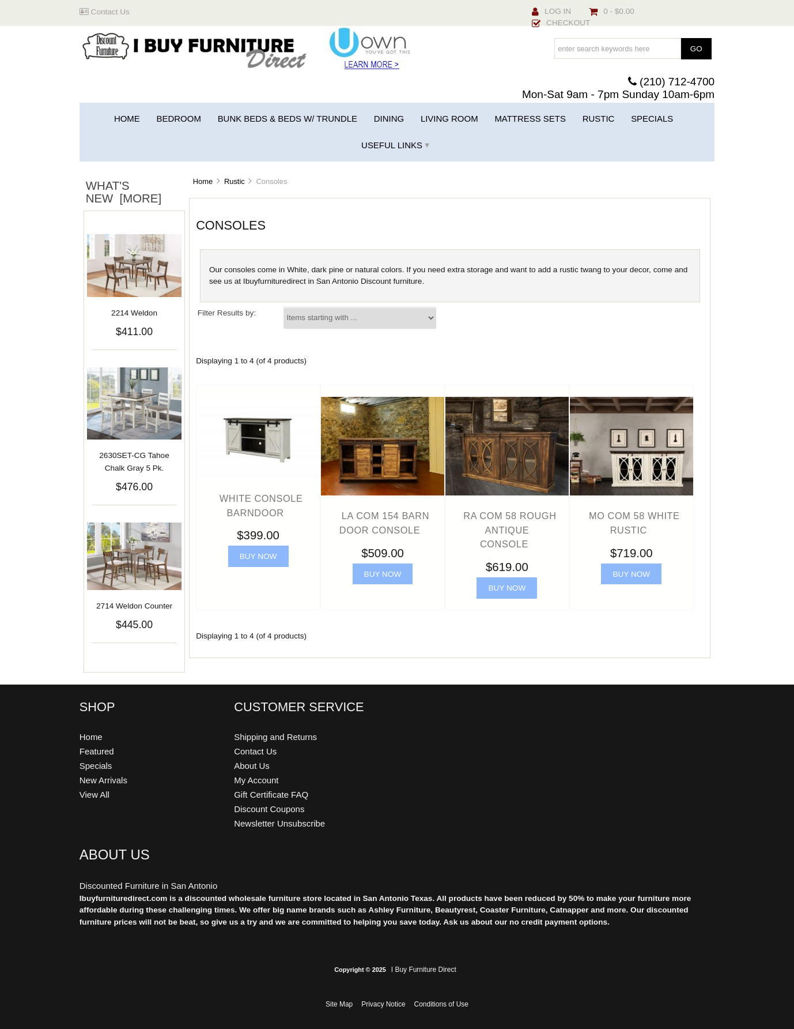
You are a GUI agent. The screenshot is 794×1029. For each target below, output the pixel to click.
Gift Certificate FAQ (271, 794)
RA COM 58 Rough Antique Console (509, 529)
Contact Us (105, 11)
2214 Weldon (134, 313)
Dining (389, 118)
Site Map (339, 1004)
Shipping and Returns (275, 737)
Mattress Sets (530, 118)
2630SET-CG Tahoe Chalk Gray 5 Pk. (134, 461)
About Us (252, 766)
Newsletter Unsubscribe (279, 823)
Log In (551, 11)
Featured (97, 751)
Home (127, 118)
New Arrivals (103, 780)
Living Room (449, 118)
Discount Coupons (269, 809)
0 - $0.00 (611, 11)
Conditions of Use (441, 1004)
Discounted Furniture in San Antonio (148, 886)
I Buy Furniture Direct (423, 970)
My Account (256, 780)
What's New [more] (123, 192)
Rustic (234, 181)
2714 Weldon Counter (134, 606)
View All (94, 794)
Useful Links (391, 145)
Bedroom (179, 118)
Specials (652, 118)
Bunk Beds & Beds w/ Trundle (287, 118)
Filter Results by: (227, 313)
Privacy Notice (383, 1004)
